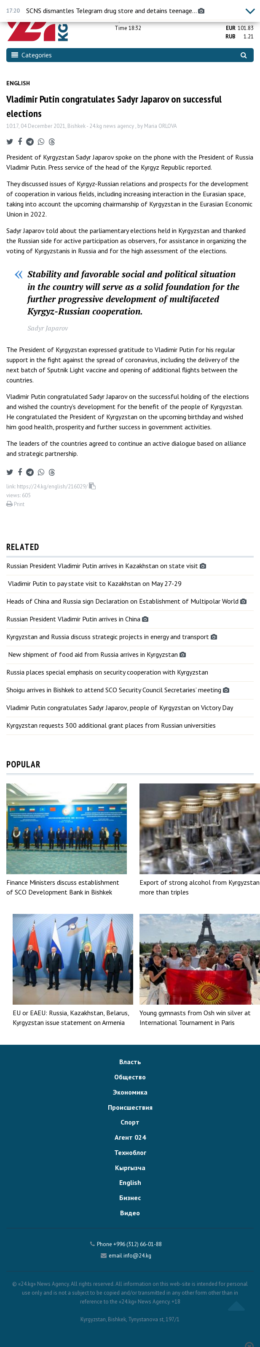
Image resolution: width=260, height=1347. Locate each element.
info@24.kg (137, 1255)
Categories (31, 55)
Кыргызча (130, 1167)
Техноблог (130, 1152)
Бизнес (130, 1197)
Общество (130, 1077)
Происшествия (130, 1107)
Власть (130, 1061)
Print (15, 504)
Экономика (130, 1092)
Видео (130, 1213)
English (18, 83)
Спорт (130, 1122)
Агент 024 (130, 1137)
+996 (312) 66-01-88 (137, 1244)
